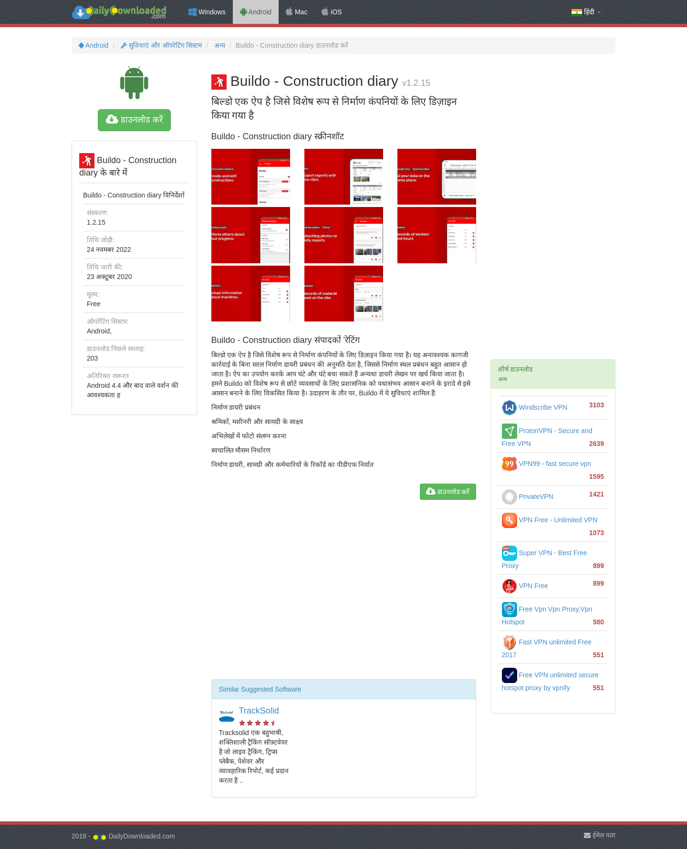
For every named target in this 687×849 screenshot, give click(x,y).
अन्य (218, 45)
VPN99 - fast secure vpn (547, 463)
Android (255, 12)
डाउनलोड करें (134, 119)
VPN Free (525, 586)
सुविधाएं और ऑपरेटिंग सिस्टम (160, 45)
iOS (332, 12)
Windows (207, 12)
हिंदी (586, 12)
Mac (296, 12)
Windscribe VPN (535, 407)
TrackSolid (259, 710)
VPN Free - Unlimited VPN (550, 520)
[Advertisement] (343, 593)
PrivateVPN (527, 496)
